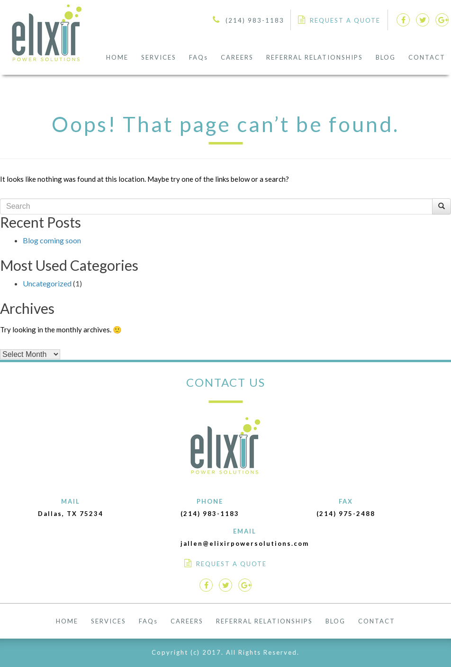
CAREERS (237, 57)
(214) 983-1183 (255, 20)
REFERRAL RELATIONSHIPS (314, 57)
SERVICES (158, 57)
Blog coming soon (52, 240)
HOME (117, 57)
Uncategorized (47, 283)
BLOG (386, 57)
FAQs (198, 57)
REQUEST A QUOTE (345, 20)
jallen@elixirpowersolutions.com (244, 543)
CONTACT (426, 57)
